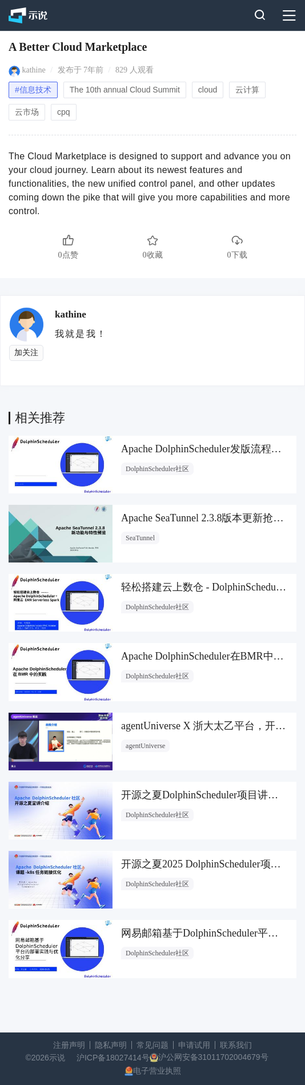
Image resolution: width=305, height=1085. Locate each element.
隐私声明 (111, 1045)
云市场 (27, 111)
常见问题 (152, 1045)
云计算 (247, 89)
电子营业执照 (157, 1070)
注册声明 (69, 1045)
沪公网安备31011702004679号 (213, 1057)
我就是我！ (81, 334)
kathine (34, 70)
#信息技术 (33, 89)
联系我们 (236, 1045)
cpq (63, 111)
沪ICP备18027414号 (113, 1057)
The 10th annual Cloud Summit (125, 89)
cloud (207, 89)
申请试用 (194, 1045)
